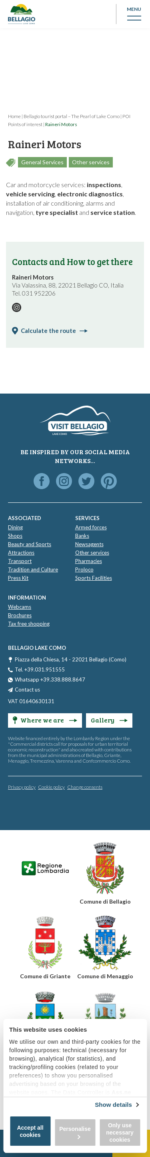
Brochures (20, 615)
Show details (113, 1104)
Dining (15, 527)
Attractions (21, 552)
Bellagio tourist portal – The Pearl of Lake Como (72, 116)
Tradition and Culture (33, 569)
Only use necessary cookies (120, 1132)
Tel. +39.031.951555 (40, 669)
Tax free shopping (29, 623)
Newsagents (89, 544)
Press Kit (18, 578)
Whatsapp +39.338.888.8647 (50, 679)
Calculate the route (54, 330)
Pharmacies (88, 561)
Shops (15, 536)
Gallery (109, 720)
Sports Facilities (93, 578)
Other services (91, 162)
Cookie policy (51, 787)
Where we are (45, 720)
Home (14, 116)
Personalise (75, 1132)
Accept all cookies (30, 1131)
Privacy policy (22, 787)
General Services (42, 162)
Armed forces (91, 527)
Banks (82, 536)
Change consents (84, 787)
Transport (20, 561)
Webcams (19, 607)
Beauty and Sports (29, 544)
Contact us (27, 689)
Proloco (84, 569)
